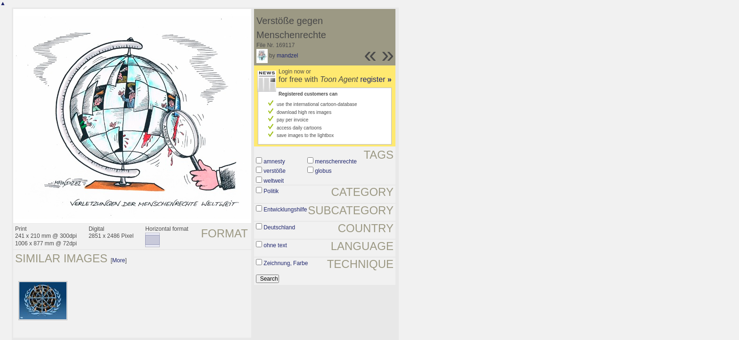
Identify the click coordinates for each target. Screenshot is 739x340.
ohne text (275, 245)
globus (323, 171)
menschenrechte (336, 161)
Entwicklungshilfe (285, 209)
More (118, 260)
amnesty (274, 161)
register (376, 79)
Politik (271, 191)
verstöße (274, 171)
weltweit (273, 181)
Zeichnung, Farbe (285, 263)
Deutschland (279, 227)
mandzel (287, 55)
